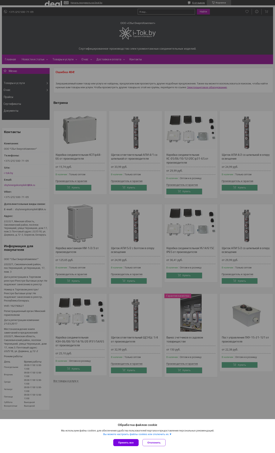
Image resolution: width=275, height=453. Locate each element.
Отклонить (154, 442)
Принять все (126, 442)
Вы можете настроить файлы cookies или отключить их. (136, 434)
